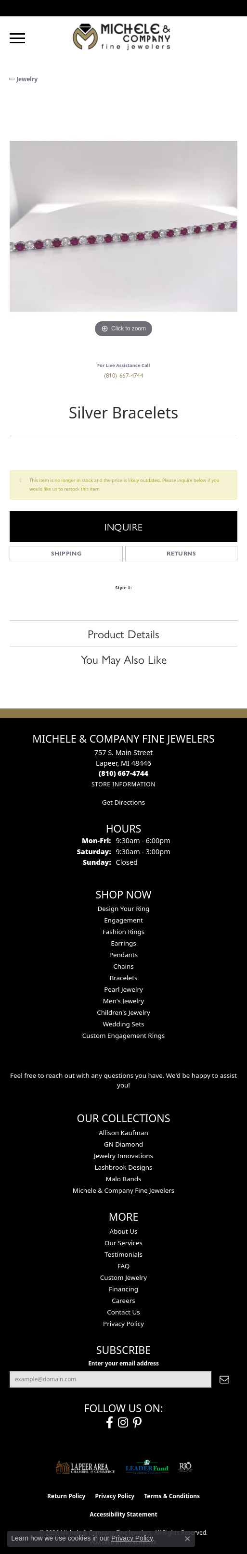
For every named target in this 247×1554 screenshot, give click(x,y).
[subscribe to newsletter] (224, 1379)
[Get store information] (123, 784)
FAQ (123, 1266)
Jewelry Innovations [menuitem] (123, 1155)
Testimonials (123, 1254)
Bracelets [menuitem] (124, 977)
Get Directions (123, 802)
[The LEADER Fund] (147, 1467)
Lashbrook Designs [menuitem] (123, 1167)
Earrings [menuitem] (123, 943)
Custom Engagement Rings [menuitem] (123, 1035)
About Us (124, 1231)
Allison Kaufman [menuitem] (123, 1132)
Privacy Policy (123, 1323)
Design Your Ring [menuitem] (123, 908)
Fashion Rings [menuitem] (123, 931)
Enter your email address (123, 1363)
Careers (123, 1300)
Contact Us (123, 1312)
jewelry (27, 79)
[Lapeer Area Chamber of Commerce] (85, 1467)
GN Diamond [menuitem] (123, 1144)
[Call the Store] (123, 773)
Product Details (123, 633)
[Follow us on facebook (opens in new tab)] (109, 1422)
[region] (123, 226)
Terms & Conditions (172, 1496)
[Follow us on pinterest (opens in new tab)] (137, 1422)
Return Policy (66, 1496)
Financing (123, 1289)
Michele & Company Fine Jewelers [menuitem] (123, 1190)
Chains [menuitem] (123, 966)
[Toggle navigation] (17, 38)
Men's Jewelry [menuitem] (123, 1001)
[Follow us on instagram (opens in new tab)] (123, 1422)
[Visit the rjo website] (185, 1467)
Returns (181, 553)
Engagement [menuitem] (123, 920)
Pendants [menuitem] (123, 954)
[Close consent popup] (187, 1538)
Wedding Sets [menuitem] (123, 1024)
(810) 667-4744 (123, 374)
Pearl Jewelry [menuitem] (123, 989)
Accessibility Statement (123, 1514)
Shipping (66, 553)
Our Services (123, 1242)
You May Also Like (124, 659)
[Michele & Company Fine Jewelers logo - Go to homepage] (123, 36)
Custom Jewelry (123, 1277)
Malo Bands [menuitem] (123, 1179)
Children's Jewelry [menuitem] (123, 1012)
